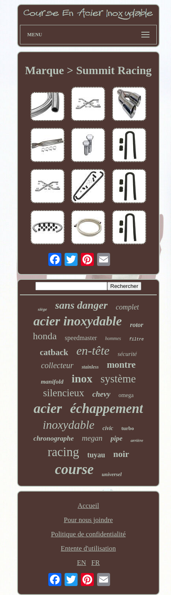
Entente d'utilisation (88, 548)
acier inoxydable (77, 321)
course (74, 469)
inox (81, 378)
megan (92, 438)
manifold (52, 381)
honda (45, 336)
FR (95, 562)
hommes (113, 338)
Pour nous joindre (88, 520)
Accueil (88, 505)
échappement (106, 408)
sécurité (127, 354)
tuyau (96, 455)
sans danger (81, 305)
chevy (101, 394)
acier (48, 408)
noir (121, 454)
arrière (136, 440)
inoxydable (68, 424)
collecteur (57, 365)
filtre (136, 339)
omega (126, 395)
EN (81, 562)
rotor (136, 324)
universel (112, 474)
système (118, 379)
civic (107, 428)
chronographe (53, 438)
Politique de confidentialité (88, 534)
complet (127, 307)
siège (42, 309)
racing (63, 452)
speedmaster (81, 337)
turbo (127, 428)
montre (121, 365)
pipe (116, 438)
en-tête (93, 350)
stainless (90, 367)
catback (54, 352)
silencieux (63, 392)
